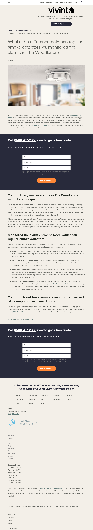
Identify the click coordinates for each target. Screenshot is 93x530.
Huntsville (44, 395)
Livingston (56, 399)
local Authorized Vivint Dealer (51, 488)
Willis (18, 395)
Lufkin (31, 403)
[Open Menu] (9, 2)
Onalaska (32, 399)
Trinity (43, 399)
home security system (39, 125)
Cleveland (56, 395)
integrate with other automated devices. (59, 284)
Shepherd (69, 395)
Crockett (69, 399)
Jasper (43, 403)
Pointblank (19, 399)
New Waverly (33, 395)
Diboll (18, 403)
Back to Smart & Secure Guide (20, 319)
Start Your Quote (46, 180)
